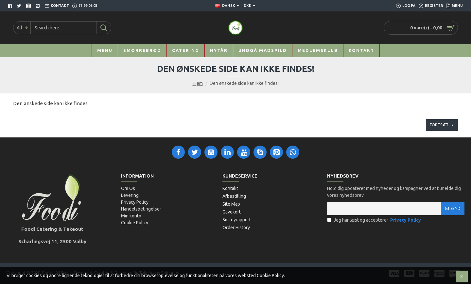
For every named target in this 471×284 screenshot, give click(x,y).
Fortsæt (439, 125)
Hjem (198, 83)
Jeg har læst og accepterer (374, 220)
